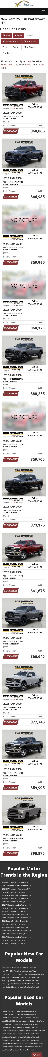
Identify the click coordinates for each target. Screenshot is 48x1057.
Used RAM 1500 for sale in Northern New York (19, 1011)
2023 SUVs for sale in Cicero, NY (14, 911)
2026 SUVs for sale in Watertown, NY (16, 883)
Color (16, 47)
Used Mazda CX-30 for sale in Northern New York (20, 1027)
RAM (18, 35)
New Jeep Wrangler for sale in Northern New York (20, 981)
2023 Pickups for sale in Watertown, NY (16, 918)
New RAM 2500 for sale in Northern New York (19, 971)
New (6, 35)
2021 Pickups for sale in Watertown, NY (16, 937)
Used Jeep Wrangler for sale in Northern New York (20, 1037)
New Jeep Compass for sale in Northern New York (20, 977)
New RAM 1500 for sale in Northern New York (19, 968)
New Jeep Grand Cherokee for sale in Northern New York (23, 974)
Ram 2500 (30, 41)
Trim (5, 47)
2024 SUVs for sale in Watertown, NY (16, 899)
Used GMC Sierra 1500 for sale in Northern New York (21, 1040)
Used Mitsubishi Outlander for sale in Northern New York (23, 1021)
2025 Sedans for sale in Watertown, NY (16, 895)
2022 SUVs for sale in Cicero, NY (14, 924)
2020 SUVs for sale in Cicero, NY (14, 940)
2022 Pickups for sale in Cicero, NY (15, 927)
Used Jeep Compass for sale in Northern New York (20, 1034)
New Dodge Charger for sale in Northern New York (20, 987)
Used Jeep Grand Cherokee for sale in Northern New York (23, 1031)
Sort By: (7, 53)
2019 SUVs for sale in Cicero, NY (14, 943)
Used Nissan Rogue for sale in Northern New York (20, 1018)
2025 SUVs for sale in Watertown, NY (16, 889)
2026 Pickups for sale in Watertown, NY (16, 886)
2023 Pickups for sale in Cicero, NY (15, 915)
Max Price (29, 47)
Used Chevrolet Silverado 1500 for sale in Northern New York (22, 1044)
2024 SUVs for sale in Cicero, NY (14, 902)
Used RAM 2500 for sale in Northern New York (19, 1015)
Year (29, 35)
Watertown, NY (11, 41)
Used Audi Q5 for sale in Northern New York (18, 1050)
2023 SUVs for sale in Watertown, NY (16, 908)
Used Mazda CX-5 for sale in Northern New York (20, 1024)
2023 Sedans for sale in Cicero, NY (15, 921)
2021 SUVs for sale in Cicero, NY (14, 934)
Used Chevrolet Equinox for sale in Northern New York (22, 1047)
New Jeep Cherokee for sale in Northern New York (20, 984)
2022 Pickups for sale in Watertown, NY (16, 931)
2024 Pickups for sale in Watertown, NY (16, 905)
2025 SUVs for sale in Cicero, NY (14, 892)
